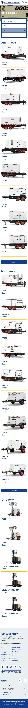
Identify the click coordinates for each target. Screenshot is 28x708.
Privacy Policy (20, 704)
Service (14, 654)
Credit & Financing (5, 658)
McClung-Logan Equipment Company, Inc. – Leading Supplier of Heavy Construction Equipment (14, 702)
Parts (13, 656)
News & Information (6, 654)
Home (2, 648)
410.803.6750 (7, 692)
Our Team (3, 652)
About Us (3, 650)
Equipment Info (16, 647)
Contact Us (3, 660)
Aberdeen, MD (6, 686)
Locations (15, 660)
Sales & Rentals (16, 649)
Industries (15, 658)
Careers (3, 656)
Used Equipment (16, 652)
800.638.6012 (9, 634)
